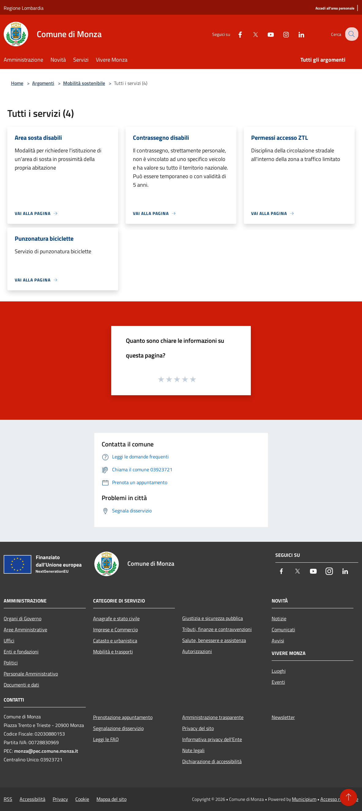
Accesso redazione (339, 799)
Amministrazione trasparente (212, 717)
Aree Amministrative (25, 629)
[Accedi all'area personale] (334, 8)
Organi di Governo (22, 618)
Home (17, 83)
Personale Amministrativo (31, 673)
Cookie (82, 799)
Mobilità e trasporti (113, 651)
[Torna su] (348, 797)
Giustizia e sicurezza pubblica (212, 618)
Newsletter (283, 717)
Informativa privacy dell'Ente (212, 739)
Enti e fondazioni (21, 651)
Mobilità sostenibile (84, 83)
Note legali (193, 750)
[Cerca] (351, 34)
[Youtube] (266, 34)
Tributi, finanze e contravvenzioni (217, 629)
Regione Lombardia (23, 8)
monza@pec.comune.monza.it (46, 751)
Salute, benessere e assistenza (214, 640)
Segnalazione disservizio (118, 728)
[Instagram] (281, 34)
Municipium (304, 799)
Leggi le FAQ (106, 739)
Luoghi (279, 671)
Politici (11, 662)
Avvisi (278, 640)
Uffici (9, 640)
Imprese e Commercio (115, 629)
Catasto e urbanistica (115, 640)
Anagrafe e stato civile (116, 618)
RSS (8, 799)
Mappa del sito (111, 799)
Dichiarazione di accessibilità (212, 761)
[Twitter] (250, 34)
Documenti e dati (21, 684)
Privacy (60, 799)
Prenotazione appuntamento (123, 717)
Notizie (279, 618)
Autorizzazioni (197, 651)
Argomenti (43, 83)
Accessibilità (32, 799)
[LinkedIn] (296, 34)
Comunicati (283, 629)
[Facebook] (235, 34)
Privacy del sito (198, 728)
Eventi (278, 682)
